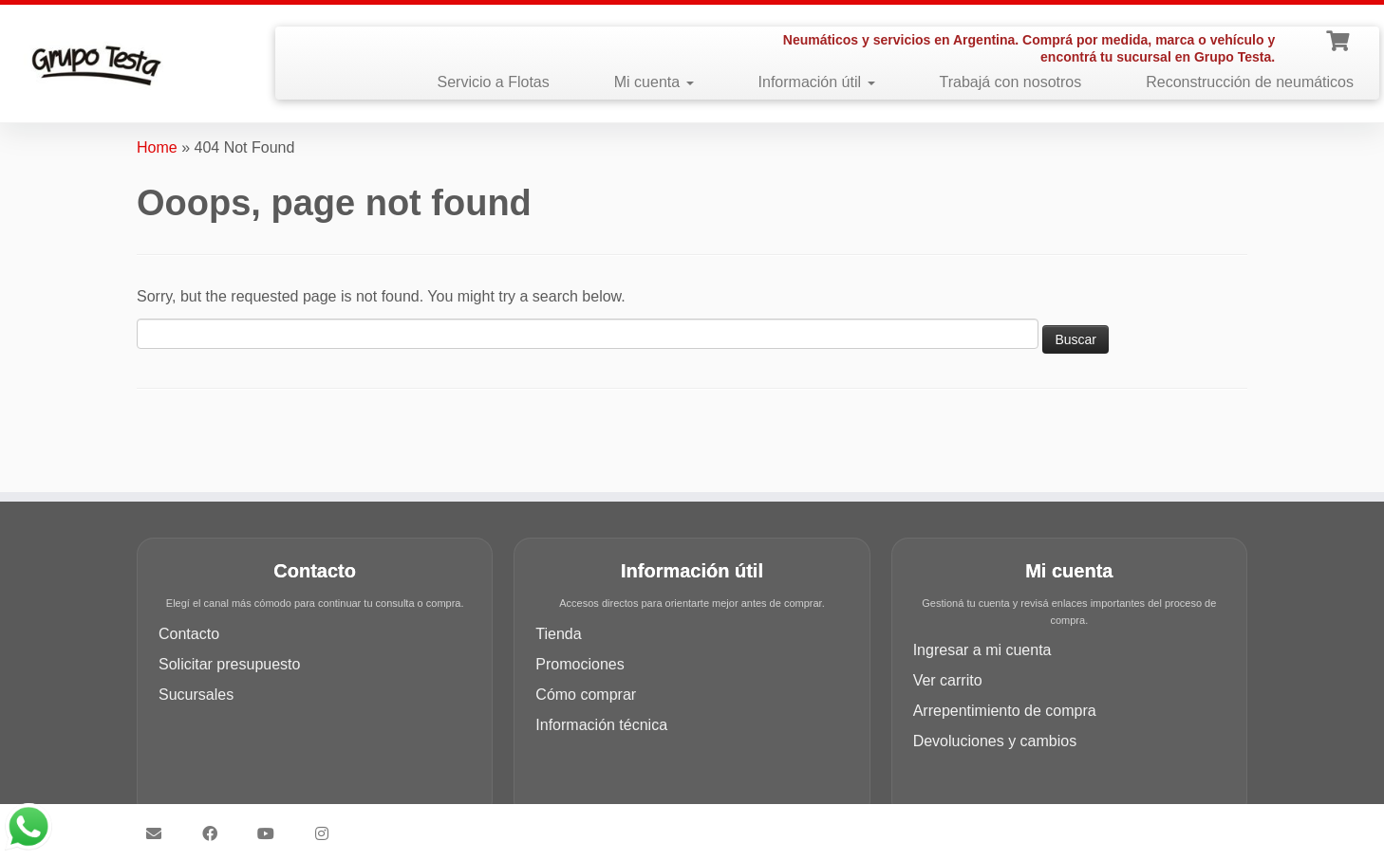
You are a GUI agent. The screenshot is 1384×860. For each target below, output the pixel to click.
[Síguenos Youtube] (272, 833)
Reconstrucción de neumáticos (1250, 82)
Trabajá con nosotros (1011, 82)
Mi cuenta (654, 82)
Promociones (579, 664)
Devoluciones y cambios (995, 741)
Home (157, 147)
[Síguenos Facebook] (216, 833)
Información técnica (601, 725)
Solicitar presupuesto (229, 664)
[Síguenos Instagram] (328, 833)
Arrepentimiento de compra (1004, 711)
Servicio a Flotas (493, 82)
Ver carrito (947, 680)
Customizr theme (826, 825)
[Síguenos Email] (160, 833)
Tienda (558, 634)
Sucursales (196, 694)
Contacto (189, 634)
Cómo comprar (585, 694)
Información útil (816, 82)
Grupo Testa (583, 825)
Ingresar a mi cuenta (982, 650)
